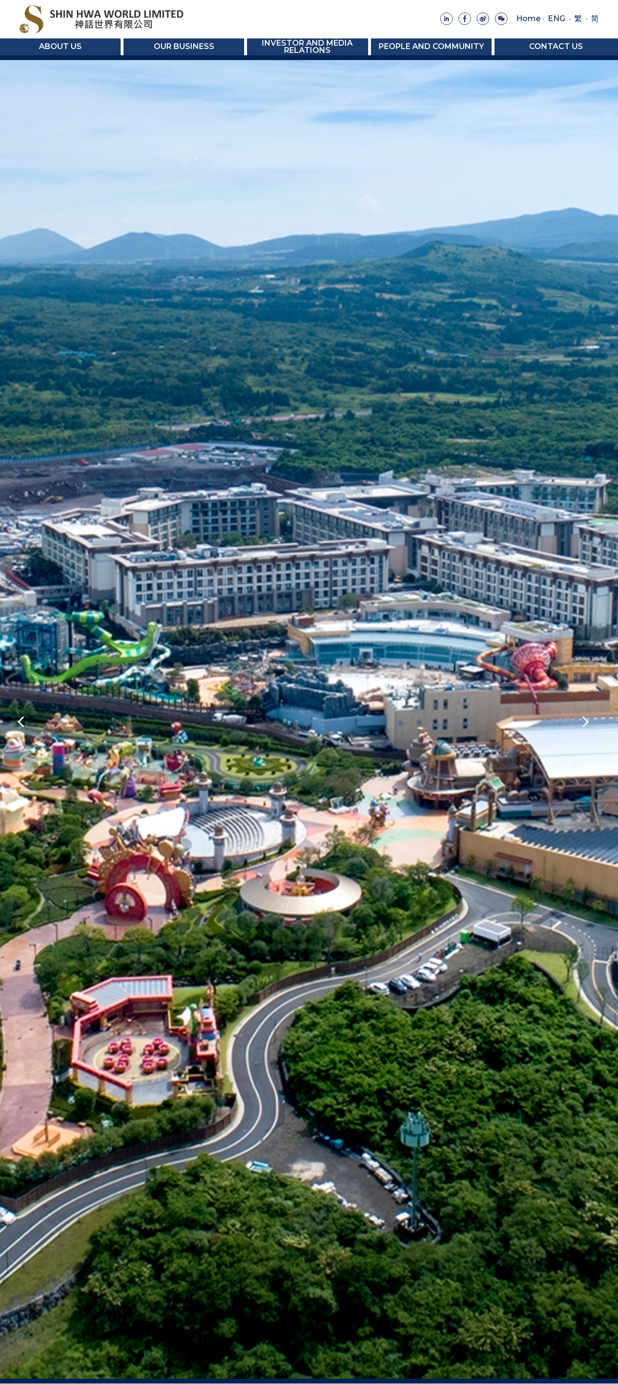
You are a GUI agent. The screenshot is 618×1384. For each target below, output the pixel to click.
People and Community (431, 46)
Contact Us (556, 46)
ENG (556, 18)
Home (528, 18)
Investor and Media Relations (307, 46)
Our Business (184, 46)
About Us (60, 46)
